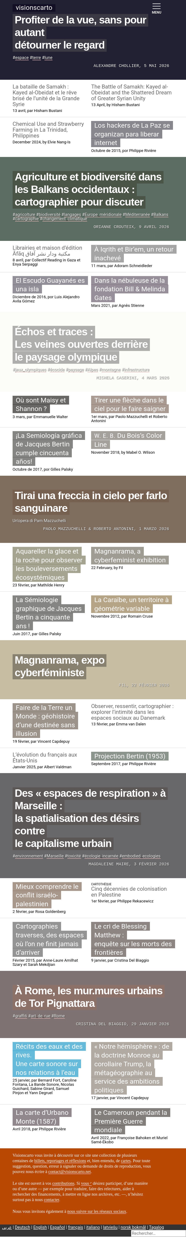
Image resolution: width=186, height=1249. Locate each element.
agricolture (25, 214)
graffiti (21, 1015)
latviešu (110, 1227)
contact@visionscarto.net (69, 1171)
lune (48, 57)
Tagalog (156, 1227)
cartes (126, 1160)
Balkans (161, 214)
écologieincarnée (101, 855)
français (75, 1227)
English (40, 1227)
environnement (29, 855)
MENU (156, 8)
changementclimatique (64, 218)
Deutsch (22, 1227)
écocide (57, 369)
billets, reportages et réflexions (60, 1160)
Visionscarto (34, 8)
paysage (76, 369)
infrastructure (136, 369)
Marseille (55, 855)
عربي (7, 1227)
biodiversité (49, 214)
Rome (59, 1015)
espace (22, 57)
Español (57, 1227)
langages (72, 214)
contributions (63, 1183)
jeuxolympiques (30, 369)
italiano (93, 1227)
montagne (111, 369)
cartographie (27, 218)
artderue (40, 1015)
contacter (51, 1199)
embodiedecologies (141, 855)
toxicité (74, 855)
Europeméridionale (103, 214)
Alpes (93, 369)
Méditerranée (137, 214)
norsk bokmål (133, 1227)
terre (36, 57)
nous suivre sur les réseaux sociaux (96, 1211)
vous (85, 1183)
